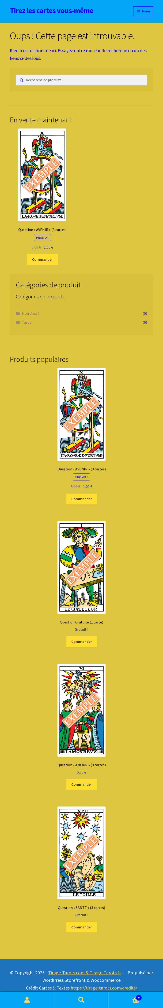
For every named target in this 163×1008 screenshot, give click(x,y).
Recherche (81, 1000)
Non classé (30, 313)
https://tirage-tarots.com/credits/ (104, 988)
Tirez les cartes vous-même (51, 10)
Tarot (26, 322)
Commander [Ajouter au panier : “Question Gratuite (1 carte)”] (81, 641)
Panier (125, 997)
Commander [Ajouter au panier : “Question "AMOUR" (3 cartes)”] (81, 784)
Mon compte (27, 1000)
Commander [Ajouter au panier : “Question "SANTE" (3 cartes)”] (81, 927)
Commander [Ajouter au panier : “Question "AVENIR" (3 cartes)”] (42, 259)
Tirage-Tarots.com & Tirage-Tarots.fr (84, 972)
